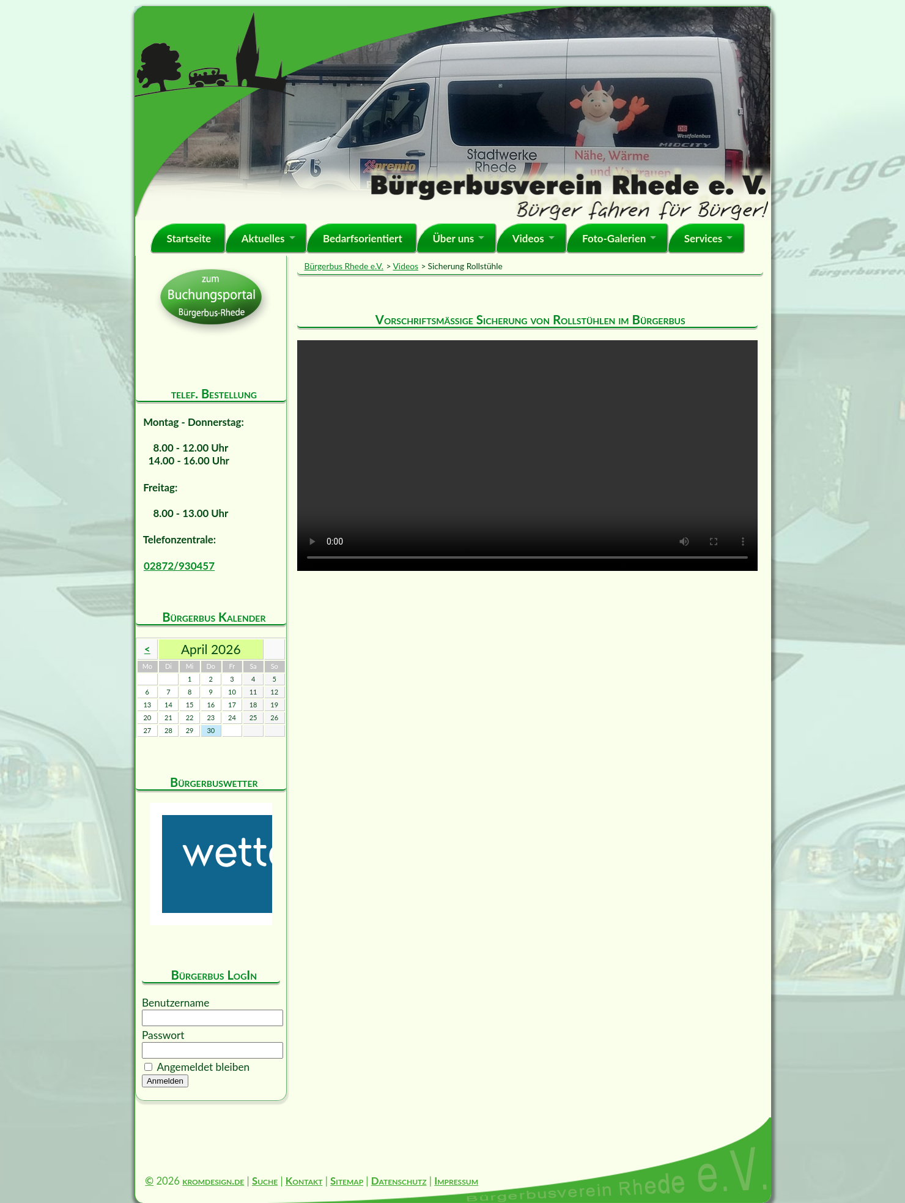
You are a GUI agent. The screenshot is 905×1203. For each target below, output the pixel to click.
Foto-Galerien (614, 238)
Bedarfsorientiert (362, 238)
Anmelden (165, 1081)
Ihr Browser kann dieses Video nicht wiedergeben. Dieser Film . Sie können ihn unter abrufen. (527, 455)
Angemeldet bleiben (203, 1066)
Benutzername (175, 1002)
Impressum (456, 1180)
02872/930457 (179, 565)
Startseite (188, 238)
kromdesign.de (213, 1180)
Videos (528, 238)
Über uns (453, 238)
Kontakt (304, 1180)
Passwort (163, 1035)
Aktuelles (263, 238)
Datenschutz (399, 1180)
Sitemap (346, 1180)
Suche (265, 1180)
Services (703, 238)
